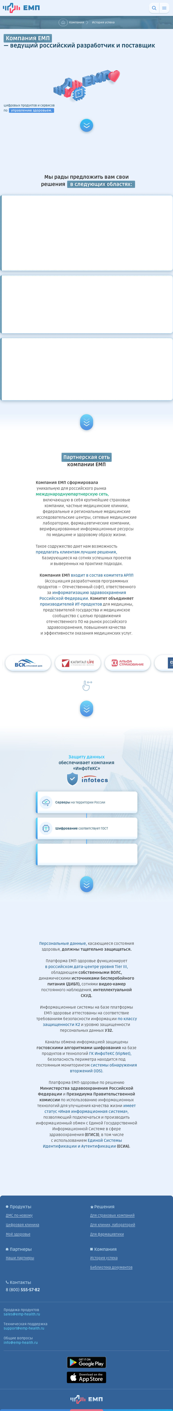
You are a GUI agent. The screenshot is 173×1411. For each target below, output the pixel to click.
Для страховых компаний (112, 1215)
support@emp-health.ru (24, 1328)
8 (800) (23, 1289)
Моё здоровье (18, 1234)
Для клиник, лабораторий (112, 1225)
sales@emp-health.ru (22, 1314)
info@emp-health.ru (21, 1343)
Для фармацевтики (107, 1234)
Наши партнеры (20, 1258)
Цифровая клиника (22, 1225)
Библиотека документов (111, 1267)
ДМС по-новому (19, 1215)
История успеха (104, 1258)
